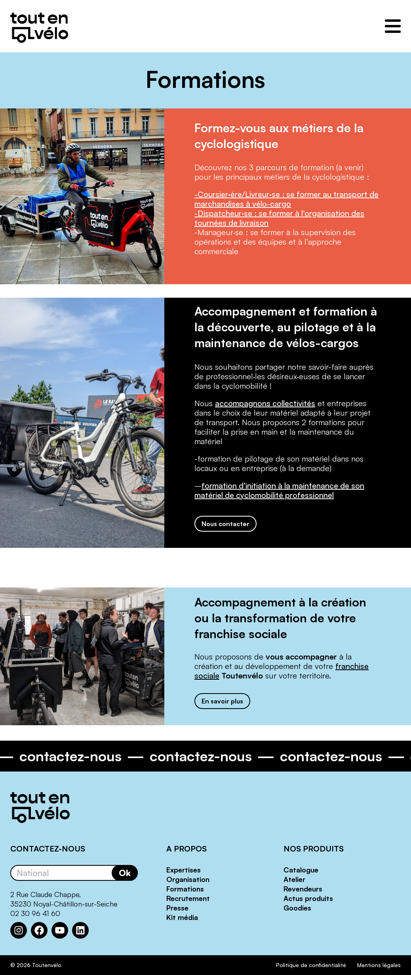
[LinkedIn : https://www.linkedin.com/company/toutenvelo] (80, 930)
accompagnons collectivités (265, 403)
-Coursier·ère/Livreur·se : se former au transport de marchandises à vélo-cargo (286, 199)
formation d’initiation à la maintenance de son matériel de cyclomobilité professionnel (279, 490)
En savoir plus (222, 701)
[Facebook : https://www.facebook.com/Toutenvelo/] (39, 930)
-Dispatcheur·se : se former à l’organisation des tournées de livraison (279, 218)
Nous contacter (225, 524)
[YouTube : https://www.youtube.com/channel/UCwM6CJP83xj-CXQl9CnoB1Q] (59, 930)
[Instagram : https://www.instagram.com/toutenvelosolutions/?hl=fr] (18, 930)
